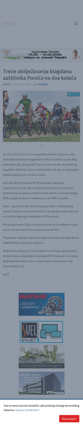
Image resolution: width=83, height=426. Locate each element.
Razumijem (69, 419)
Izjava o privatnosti (27, 410)
